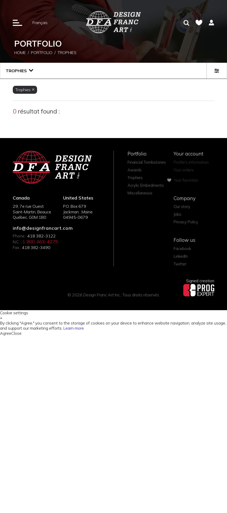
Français (40, 22)
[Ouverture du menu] (17, 22)
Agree (5, 333)
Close (16, 333)
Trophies (67, 53)
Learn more (73, 328)
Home (20, 53)
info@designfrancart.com (43, 228)
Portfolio (41, 53)
